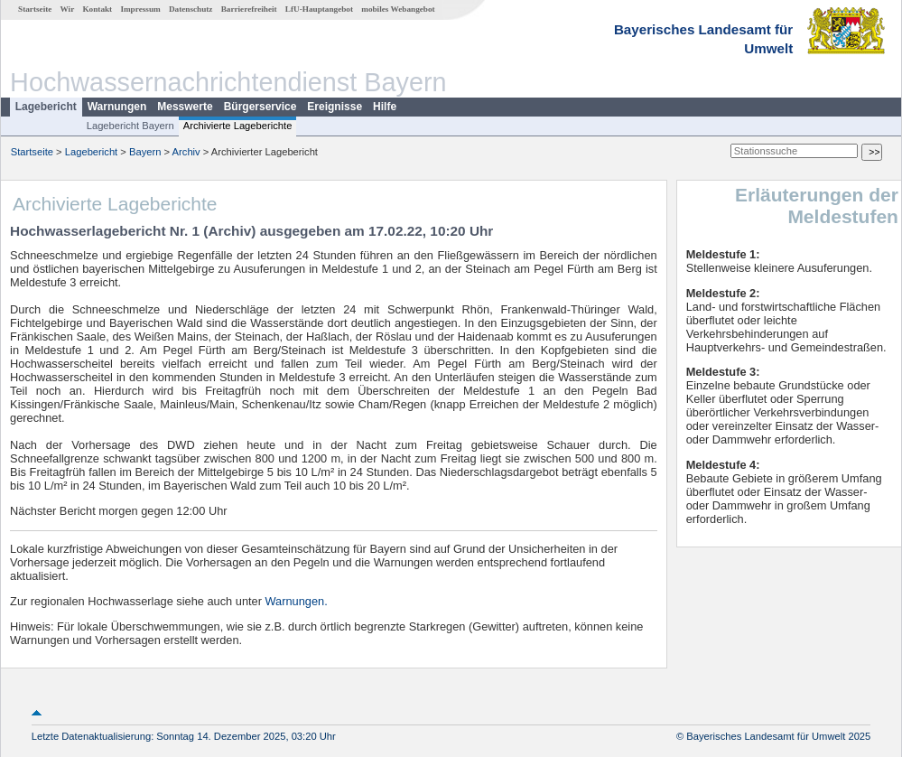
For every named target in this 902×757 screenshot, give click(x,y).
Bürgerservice (260, 106)
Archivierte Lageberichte (238, 125)
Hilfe (384, 106)
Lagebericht (46, 106)
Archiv (186, 151)
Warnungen (117, 106)
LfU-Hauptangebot (319, 9)
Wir (67, 9)
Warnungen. (296, 601)
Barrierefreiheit (249, 9)
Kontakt (97, 9)
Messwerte (184, 106)
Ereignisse (334, 106)
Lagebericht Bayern (130, 125)
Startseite (34, 9)
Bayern (145, 151)
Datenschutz (191, 9)
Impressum (140, 9)
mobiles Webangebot (397, 9)
